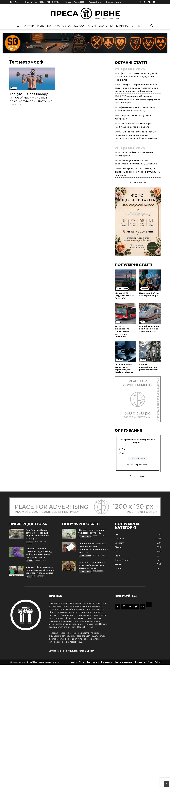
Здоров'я (79, 25)
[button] (144, 25)
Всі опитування (137, 476)
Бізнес (66, 25)
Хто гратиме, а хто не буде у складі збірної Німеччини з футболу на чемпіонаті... (137, 171)
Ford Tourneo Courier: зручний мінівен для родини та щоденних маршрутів (136, 76)
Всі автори (106, 662)
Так (123, 449)
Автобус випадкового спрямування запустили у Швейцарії (122, 331)
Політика (53, 25)
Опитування (93, 662)
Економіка (106, 25)
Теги (22, 58)
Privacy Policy (154, 662)
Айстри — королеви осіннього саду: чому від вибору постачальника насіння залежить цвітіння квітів (136, 88)
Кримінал (122, 25)
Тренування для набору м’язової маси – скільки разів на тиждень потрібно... (32, 97)
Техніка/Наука (122, 560)
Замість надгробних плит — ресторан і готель (149, 367)
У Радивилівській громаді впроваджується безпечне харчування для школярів (138, 99)
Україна (29, 25)
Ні (123, 453)
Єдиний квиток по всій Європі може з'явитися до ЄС (149, 328)
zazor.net (54, 662)
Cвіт (19, 25)
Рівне (40, 25)
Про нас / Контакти (96, 2)
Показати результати (137, 464)
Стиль (136, 25)
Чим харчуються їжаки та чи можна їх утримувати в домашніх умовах (92, 565)
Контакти (140, 662)
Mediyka (28, 662)
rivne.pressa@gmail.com (81, 651)
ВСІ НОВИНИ (137, 182)
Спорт (92, 25)
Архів (74, 662)
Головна (13, 58)
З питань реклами (113, 2)
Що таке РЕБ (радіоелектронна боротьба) (125, 295)
